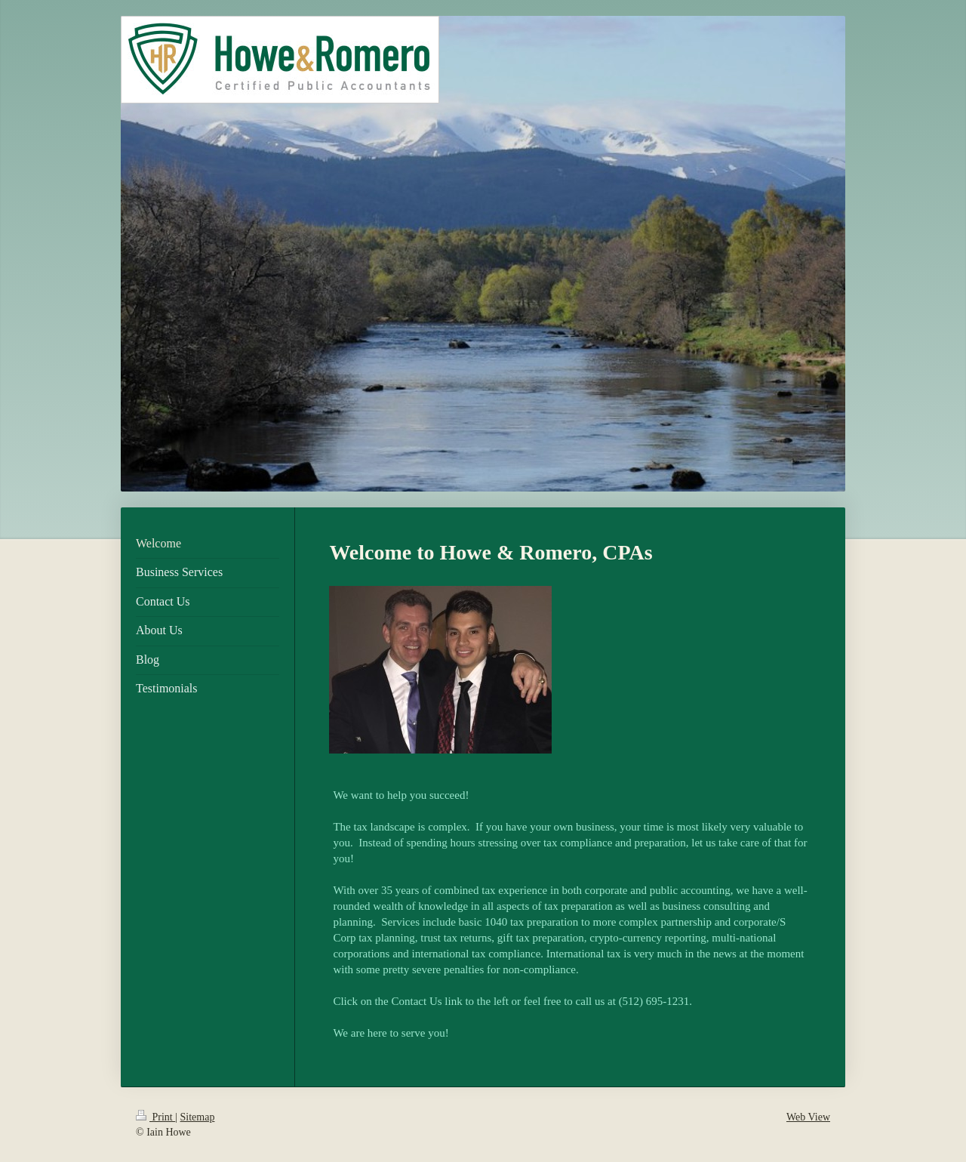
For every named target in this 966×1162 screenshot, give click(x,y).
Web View (808, 1117)
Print (155, 1117)
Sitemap (197, 1117)
